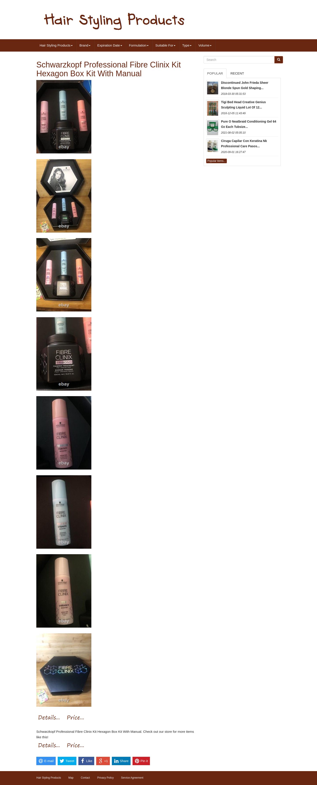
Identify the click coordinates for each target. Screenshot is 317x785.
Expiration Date (109, 45)
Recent (237, 73)
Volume (205, 45)
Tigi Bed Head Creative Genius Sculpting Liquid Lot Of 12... (243, 104)
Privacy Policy (105, 777)
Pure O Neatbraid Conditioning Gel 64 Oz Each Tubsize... (248, 124)
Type (187, 45)
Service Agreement (132, 777)
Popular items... (216, 160)
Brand (84, 45)
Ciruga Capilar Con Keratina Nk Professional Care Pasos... (244, 143)
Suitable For (165, 45)
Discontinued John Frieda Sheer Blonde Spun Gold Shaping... (244, 85)
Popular (215, 73)
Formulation (139, 45)
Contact (85, 777)
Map (70, 777)
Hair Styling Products (56, 45)
